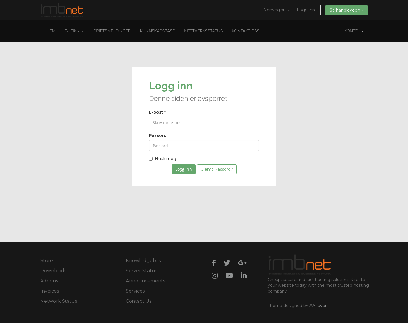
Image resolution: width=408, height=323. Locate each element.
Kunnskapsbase (157, 31)
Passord (158, 135)
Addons (49, 281)
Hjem (50, 31)
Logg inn (306, 9)
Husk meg (162, 158)
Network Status (58, 301)
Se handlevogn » (346, 10)
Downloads (53, 270)
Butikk (74, 31)
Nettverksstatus (203, 31)
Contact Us (138, 301)
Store (46, 260)
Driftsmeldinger (112, 31)
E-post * (157, 112)
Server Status (141, 270)
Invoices (49, 291)
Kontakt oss (245, 31)
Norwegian (276, 9)
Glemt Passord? (217, 169)
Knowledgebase (144, 260)
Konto (353, 31)
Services (135, 291)
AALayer (318, 305)
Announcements (145, 281)
